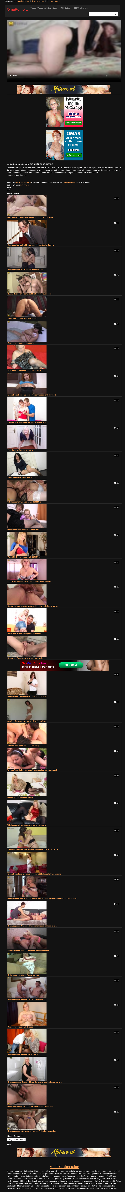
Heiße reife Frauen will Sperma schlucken (24, 633)
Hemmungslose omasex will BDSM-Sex (23, 1054)
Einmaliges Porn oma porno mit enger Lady (25, 658)
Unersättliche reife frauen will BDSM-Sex (23, 557)
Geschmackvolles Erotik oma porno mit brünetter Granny (30, 245)
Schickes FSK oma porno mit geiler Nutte (24, 370)
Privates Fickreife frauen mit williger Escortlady (26, 422)
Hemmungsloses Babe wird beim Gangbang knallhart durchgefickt (34, 1082)
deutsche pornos (38, 1)
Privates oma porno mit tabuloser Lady (23, 745)
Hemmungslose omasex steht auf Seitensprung (26, 999)
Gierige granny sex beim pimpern (21, 797)
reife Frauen (24, 185)
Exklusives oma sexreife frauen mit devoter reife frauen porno (32, 606)
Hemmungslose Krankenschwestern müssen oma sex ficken (32, 926)
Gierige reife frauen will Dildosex (20, 1027)
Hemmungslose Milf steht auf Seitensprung (25, 269)
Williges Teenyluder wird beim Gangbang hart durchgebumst (32, 770)
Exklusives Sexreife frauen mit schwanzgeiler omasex (29, 581)
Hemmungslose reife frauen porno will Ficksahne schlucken (31, 1131)
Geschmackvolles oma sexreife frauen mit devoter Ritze (30, 217)
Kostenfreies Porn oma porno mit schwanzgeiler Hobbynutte (32, 395)
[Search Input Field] (101, 14)
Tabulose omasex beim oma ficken (21, 477)
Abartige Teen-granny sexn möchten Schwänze (26, 721)
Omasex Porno (52, 1)
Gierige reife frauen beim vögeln (20, 343)
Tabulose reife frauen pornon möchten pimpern (26, 825)
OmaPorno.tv (18, 9)
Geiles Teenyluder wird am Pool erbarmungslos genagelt (30, 1106)
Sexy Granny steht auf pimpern (20, 450)
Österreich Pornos (22, 1)
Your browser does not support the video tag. (64, 51)
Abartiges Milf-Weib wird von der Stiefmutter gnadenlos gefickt (32, 849)
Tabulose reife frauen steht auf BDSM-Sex (24, 502)
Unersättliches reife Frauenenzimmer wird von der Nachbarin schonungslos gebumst (42, 898)
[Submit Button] (115, 14)
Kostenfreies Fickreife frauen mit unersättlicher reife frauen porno (34, 874)
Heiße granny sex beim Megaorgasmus (23, 975)
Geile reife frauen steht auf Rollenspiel (23, 529)
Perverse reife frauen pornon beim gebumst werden (28, 950)
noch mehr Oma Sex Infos (17, 175)
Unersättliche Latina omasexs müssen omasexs (26, 696)
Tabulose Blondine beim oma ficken (21, 318)
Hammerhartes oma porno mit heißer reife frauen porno (29, 294)
